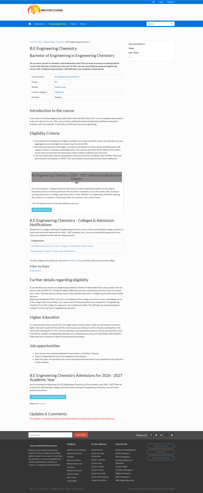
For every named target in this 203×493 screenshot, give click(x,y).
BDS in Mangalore (123, 453)
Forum (73, 24)
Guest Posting (73, 474)
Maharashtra (35, 270)
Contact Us (43, 489)
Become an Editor (74, 460)
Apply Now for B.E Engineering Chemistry (48, 397)
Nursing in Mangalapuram (126, 450)
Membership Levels (74, 464)
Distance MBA (121, 466)
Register (171, 2)
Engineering (49, 42)
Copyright (54, 489)
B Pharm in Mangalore (124, 470)
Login (161, 2)
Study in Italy (96, 463)
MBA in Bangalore (123, 457)
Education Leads (161, 446)
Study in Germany (98, 460)
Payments (71, 467)
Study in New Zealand (100, 477)
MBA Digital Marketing (125, 480)
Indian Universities (98, 480)
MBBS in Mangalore (123, 473)
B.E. (40, 42)
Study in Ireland (97, 466)
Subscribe (81, 435)
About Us (33, 489)
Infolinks (70, 457)
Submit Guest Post (161, 458)
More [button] (83, 24)
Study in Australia (98, 473)
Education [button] (40, 24)
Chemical (60, 42)
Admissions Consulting (76, 450)
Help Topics (71, 477)
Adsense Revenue (74, 453)
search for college (75, 260)
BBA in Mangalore (123, 477)
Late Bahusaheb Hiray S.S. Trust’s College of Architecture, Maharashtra (62, 246)
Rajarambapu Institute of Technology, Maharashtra (53, 251)
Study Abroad (96, 450)
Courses (33, 42)
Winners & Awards (74, 470)
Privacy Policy (65, 489)
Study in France (97, 470)
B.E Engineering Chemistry (67, 76)
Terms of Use (77, 489)
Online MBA (72, 481)
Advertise (160, 452)
